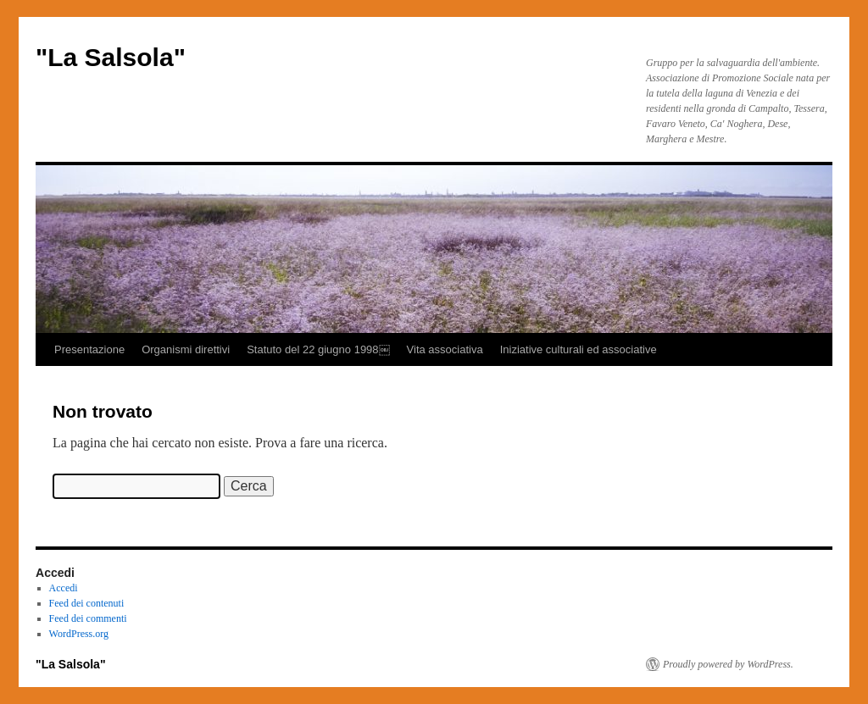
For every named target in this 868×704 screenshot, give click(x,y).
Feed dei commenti (88, 618)
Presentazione (89, 349)
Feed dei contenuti (87, 603)
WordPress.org (78, 634)
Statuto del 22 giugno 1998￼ (318, 349)
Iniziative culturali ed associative (578, 349)
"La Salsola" (111, 57)
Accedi (63, 588)
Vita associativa (445, 349)
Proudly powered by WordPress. (728, 664)
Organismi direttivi (186, 349)
